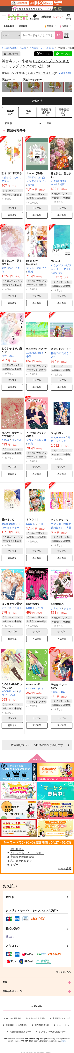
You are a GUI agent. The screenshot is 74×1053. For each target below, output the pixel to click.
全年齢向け (8, 26)
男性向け (50, 26)
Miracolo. (56, 261)
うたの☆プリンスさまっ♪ (40, 73)
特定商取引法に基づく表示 (20, 1032)
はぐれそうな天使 (12, 603)
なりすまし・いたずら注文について (53, 1032)
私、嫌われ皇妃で (21, 860)
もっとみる (64, 868)
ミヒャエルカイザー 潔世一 (27, 853)
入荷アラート (11, 53)
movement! (33, 684)
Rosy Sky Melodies (32, 262)
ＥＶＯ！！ (32, 519)
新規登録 (46, 16)
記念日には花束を (12, 173)
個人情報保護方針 (42, 1025)
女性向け (65, 26)
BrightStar (57, 433)
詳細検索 (66, 35)
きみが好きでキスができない (12, 434)
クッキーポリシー (64, 1025)
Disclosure (32, 603)
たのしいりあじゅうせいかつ (12, 686)
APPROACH (58, 604)
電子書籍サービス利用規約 (16, 1025)
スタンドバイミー (61, 348)
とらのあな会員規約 (37, 1018)
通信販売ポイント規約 (61, 1018)
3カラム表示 (56, 123)
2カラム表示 (62, 123)
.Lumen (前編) (34, 173)
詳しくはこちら (63, 972)
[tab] (28, 112)
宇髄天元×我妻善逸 (22, 856)
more (63, 1041)
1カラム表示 (69, 123)
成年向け (22, 26)
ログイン (58, 16)
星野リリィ (17, 849)
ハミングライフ (60, 520)
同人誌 (23, 48)
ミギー (14, 864)
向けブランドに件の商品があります (37, 745)
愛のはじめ (8, 519)
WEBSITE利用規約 (13, 1018)
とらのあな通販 (9, 48)
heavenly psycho (36, 348)
